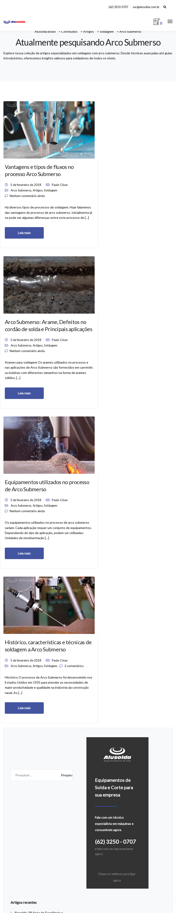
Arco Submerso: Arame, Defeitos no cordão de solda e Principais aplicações (85, 154)
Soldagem (17, 186)
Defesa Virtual (88, 887)
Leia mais (24, 243)
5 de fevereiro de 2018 (25, 172)
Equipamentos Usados (88, 899)
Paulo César (19, 177)
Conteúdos (99, 790)
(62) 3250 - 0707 (115, 592)
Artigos (38, 183)
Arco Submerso (21, 183)
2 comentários (19, 374)
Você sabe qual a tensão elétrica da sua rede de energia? (66, 818)
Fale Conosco (101, 797)
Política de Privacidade (107, 811)
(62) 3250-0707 (118, 7)
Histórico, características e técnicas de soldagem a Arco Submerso (23, 330)
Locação (97, 804)
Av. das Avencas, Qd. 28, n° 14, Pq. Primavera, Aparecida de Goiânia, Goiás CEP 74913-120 (88, 876)
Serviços (97, 818)
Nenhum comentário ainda (27, 191)
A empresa (99, 783)
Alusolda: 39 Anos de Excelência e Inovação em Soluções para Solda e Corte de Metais (40, 670)
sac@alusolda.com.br (146, 7)
